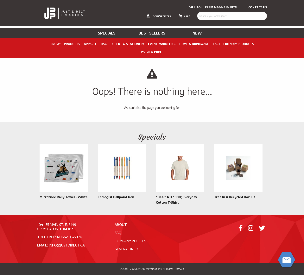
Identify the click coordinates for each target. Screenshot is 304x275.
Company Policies (130, 241)
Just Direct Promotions (149, 268)
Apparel (90, 44)
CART (184, 15)
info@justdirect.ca (67, 245)
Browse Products (65, 44)
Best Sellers (152, 33)
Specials (107, 33)
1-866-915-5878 (225, 7)
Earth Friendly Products (233, 44)
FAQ (118, 232)
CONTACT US (257, 7)
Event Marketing (161, 44)
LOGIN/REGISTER (159, 15)
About (121, 224)
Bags (104, 44)
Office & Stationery (128, 44)
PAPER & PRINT (152, 51)
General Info (126, 249)
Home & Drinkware (194, 44)
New (197, 33)
